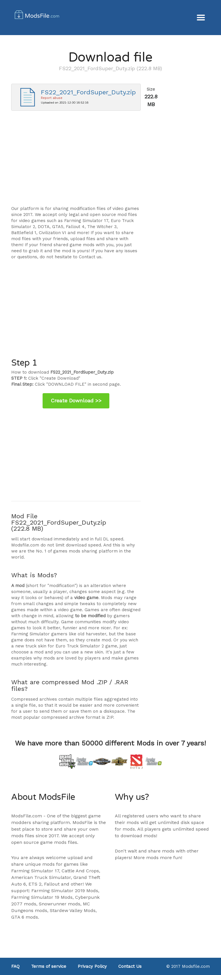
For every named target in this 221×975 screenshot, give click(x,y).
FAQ (15, 966)
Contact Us (130, 966)
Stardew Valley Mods (73, 910)
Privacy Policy (92, 966)
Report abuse (51, 98)
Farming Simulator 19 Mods (42, 897)
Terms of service (48, 966)
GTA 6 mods (24, 917)
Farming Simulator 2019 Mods (64, 890)
